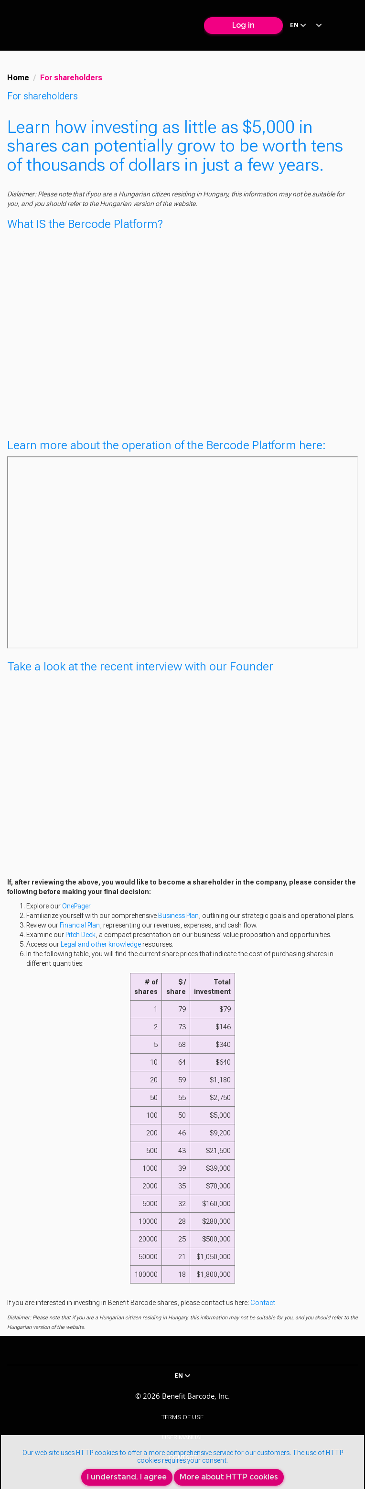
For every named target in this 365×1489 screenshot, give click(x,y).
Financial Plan (80, 925)
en (298, 25)
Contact (262, 1302)
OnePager (76, 906)
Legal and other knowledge (101, 944)
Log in (243, 25)
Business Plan (178, 915)
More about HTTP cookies (229, 1477)
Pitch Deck (80, 935)
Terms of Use (182, 1417)
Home (18, 77)
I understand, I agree (127, 1477)
